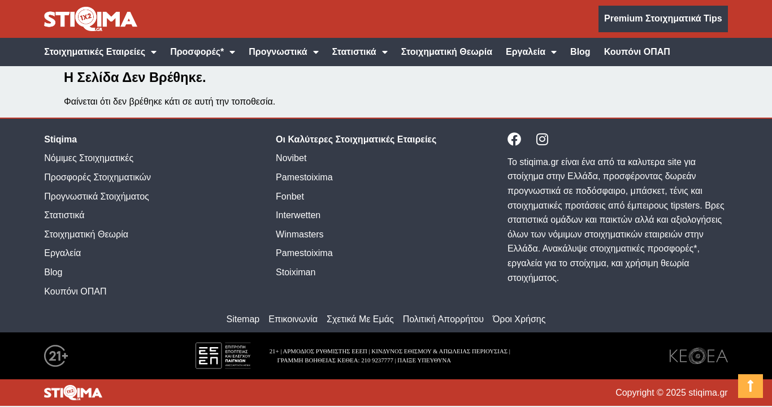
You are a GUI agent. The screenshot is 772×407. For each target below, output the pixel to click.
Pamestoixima (304, 177)
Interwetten (298, 215)
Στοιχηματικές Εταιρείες (100, 52)
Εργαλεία (531, 52)
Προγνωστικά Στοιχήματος (96, 196)
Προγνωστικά (283, 52)
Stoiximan (295, 272)
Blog (580, 52)
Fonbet (290, 196)
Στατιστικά (360, 52)
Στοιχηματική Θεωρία (446, 52)
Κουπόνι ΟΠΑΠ (637, 52)
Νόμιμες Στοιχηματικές (88, 158)
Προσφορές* (202, 52)
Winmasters (299, 234)
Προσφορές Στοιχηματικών (97, 177)
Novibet (291, 158)
